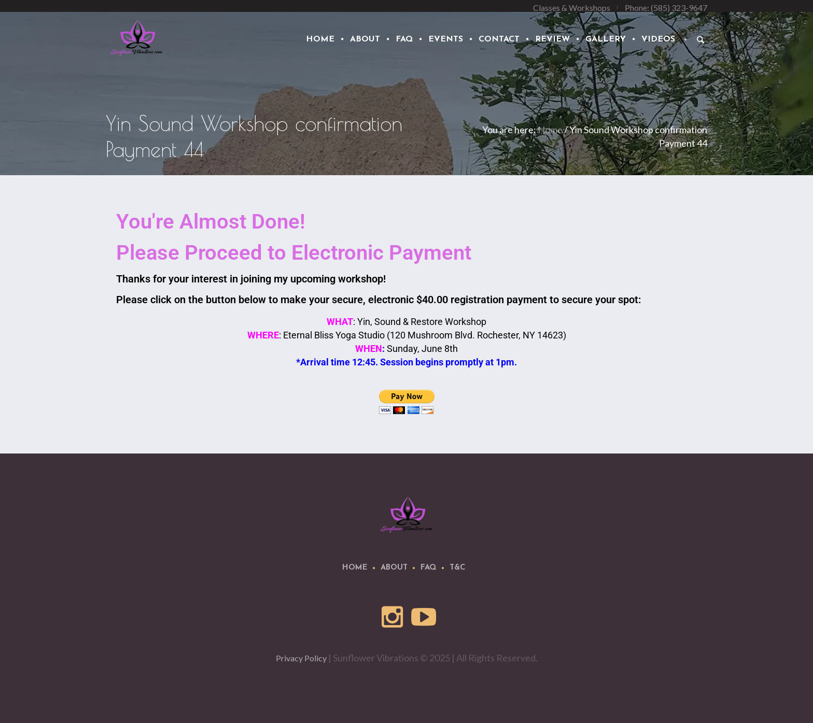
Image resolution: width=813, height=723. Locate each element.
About (394, 568)
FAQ (428, 568)
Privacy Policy (301, 658)
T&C (458, 568)
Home (550, 129)
